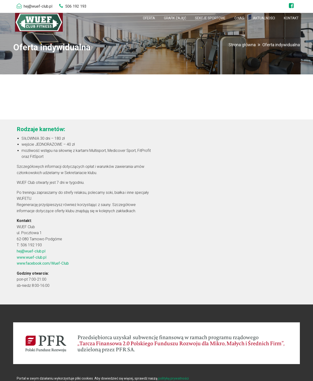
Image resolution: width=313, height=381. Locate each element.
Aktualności (264, 18)
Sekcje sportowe (210, 18)
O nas (239, 18)
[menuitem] (149, 18)
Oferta (149, 18)
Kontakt (291, 18)
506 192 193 (75, 6)
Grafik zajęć (175, 18)
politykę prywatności (173, 378)
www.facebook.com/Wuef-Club (43, 263)
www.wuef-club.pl (31, 257)
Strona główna (242, 44)
